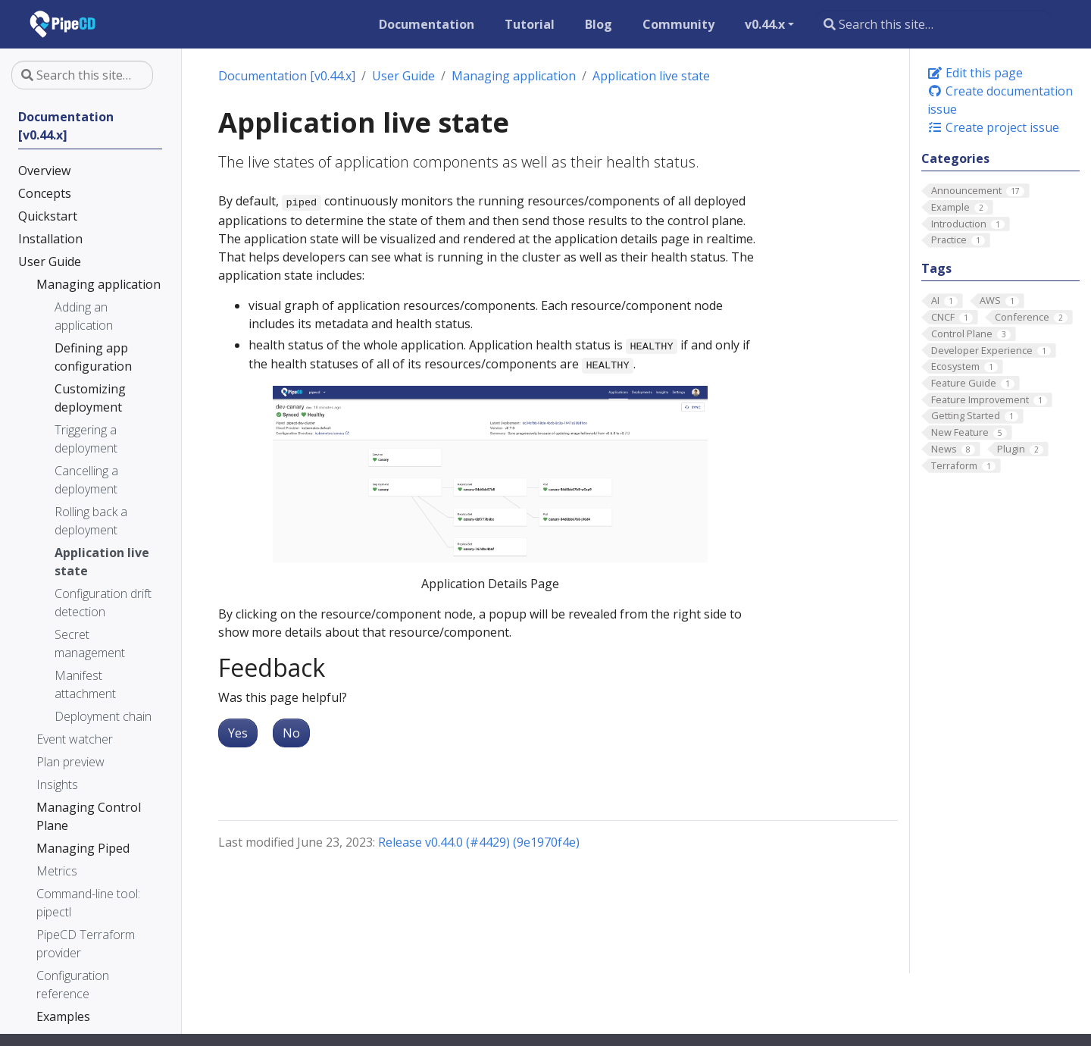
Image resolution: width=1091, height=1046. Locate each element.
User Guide (403, 75)
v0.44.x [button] (765, 24)
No (291, 733)
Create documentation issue (1000, 100)
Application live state (651, 75)
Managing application (514, 75)
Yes (238, 733)
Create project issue (993, 127)
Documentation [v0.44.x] (286, 75)
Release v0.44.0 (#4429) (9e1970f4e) (479, 842)
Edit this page (975, 72)
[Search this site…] (933, 24)
